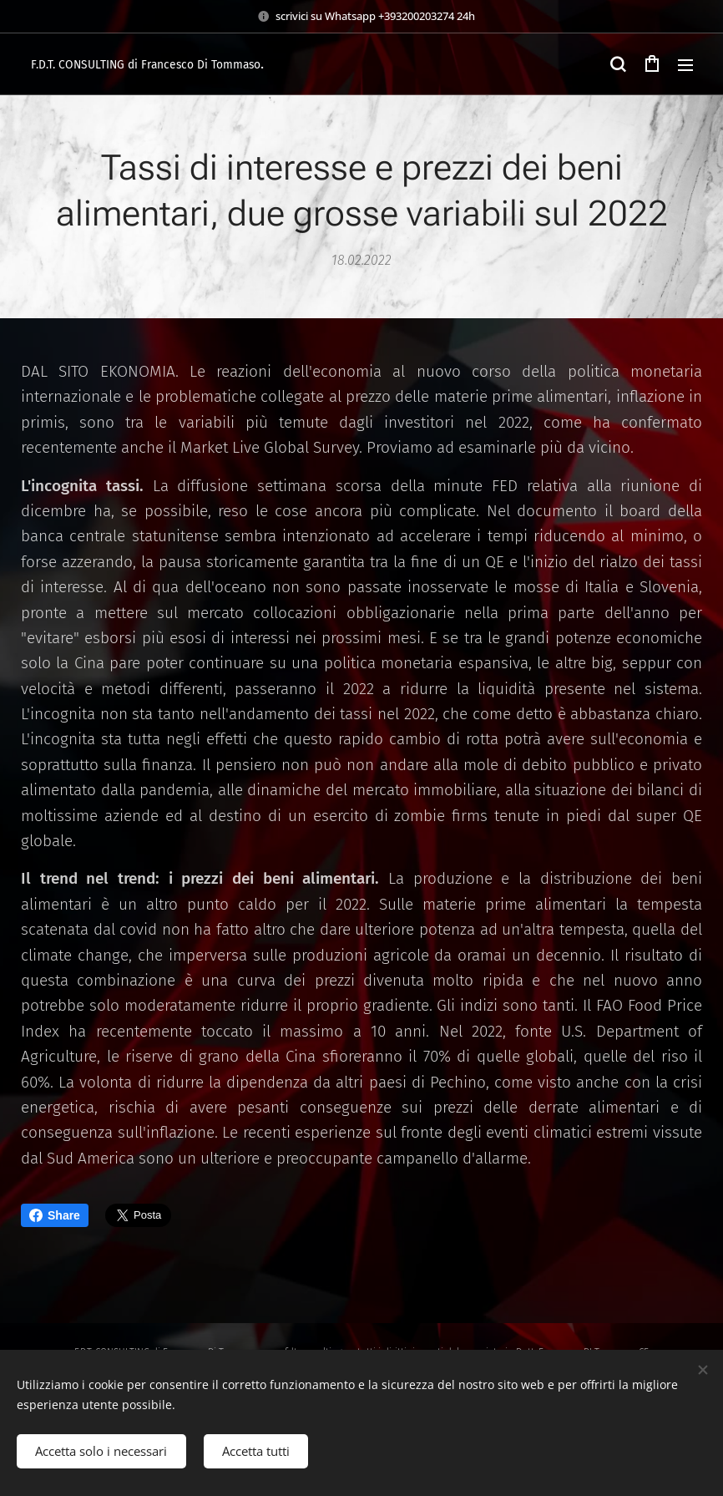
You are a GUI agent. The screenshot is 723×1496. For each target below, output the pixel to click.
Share (54, 1215)
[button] (617, 64)
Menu (685, 65)
